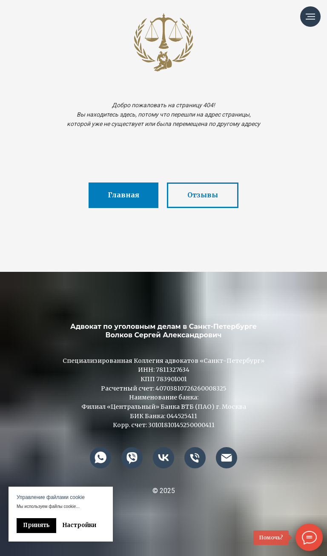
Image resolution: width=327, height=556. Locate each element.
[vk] (163, 457)
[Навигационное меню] (310, 17)
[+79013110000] (195, 457)
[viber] (132, 457)
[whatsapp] (100, 457)
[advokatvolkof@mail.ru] (226, 457)
